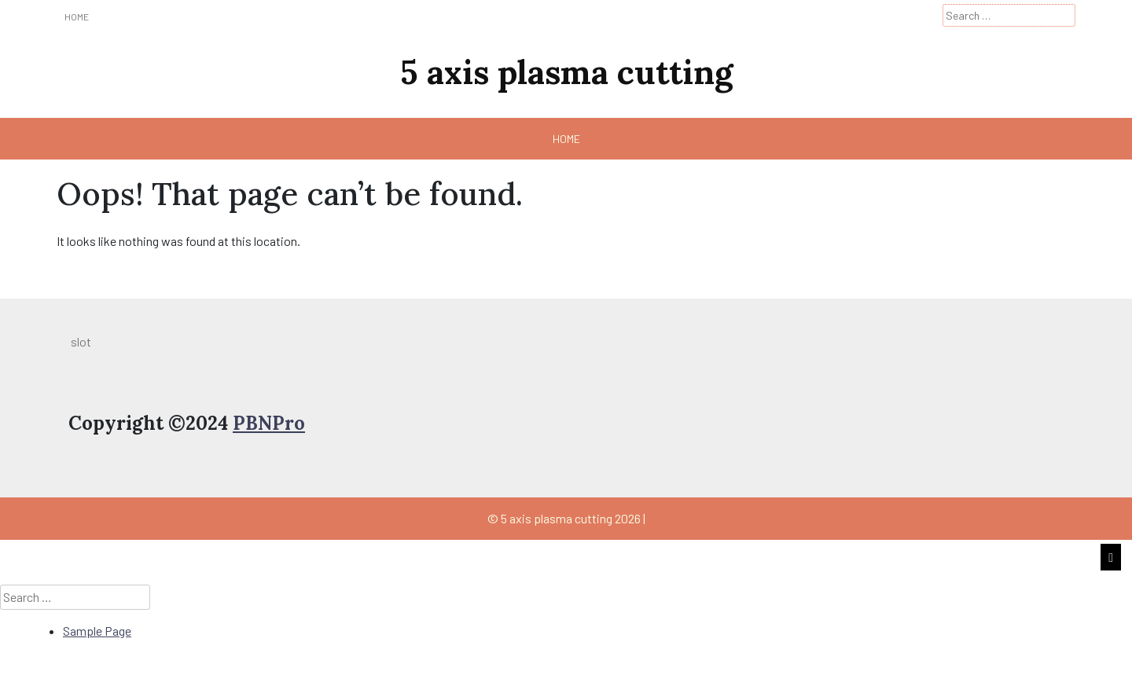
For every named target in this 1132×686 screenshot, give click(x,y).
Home (76, 16)
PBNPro (269, 423)
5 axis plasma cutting (566, 72)
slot (81, 341)
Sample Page (97, 630)
